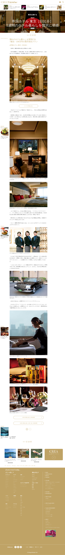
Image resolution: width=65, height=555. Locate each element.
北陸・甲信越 (22, 507)
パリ (6, 487)
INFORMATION (48, 493)
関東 (21, 505)
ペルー (14, 497)
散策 (33, 486)
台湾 (14, 476)
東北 (21, 503)
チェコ (7, 482)
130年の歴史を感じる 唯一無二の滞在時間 (28, 423)
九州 (21, 515)
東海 (21, 508)
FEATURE (47, 491)
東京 (21, 497)
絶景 (33, 484)
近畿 (21, 510)
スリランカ (15, 479)
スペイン (7, 481)
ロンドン (7, 486)
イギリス (7, 479)
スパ (33, 481)
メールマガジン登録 (48, 514)
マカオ (14, 486)
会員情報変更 (47, 511)
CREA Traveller (48, 496)
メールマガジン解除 (48, 516)
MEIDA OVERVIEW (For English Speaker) (52, 527)
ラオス (14, 484)
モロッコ (14, 505)
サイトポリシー (48, 525)
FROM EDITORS (48, 474)
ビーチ (33, 489)
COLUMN (47, 480)
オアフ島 (7, 497)
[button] (63, 7)
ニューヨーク (22, 476)
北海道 (21, 502)
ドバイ (7, 505)
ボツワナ (14, 507)
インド (14, 489)
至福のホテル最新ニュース (50, 483)
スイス (7, 484)
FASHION (47, 477)
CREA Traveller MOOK (49, 503)
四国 (21, 513)
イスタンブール (8, 507)
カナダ (21, 479)
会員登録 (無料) (48, 509)
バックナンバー (48, 504)
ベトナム (14, 487)
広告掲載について (48, 524)
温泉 (33, 487)
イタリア (7, 476)
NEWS (46, 472)
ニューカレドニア (23, 486)
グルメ (33, 476)
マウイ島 (7, 500)
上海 (14, 492)
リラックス (34, 479)
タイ (14, 482)
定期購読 (46, 498)
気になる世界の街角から (49, 488)
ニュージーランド (23, 484)
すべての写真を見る (28, 106)
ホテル (33, 474)
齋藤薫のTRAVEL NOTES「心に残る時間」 (52, 482)
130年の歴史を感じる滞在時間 (28, 417)
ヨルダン (7, 508)
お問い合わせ (47, 522)
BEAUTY (47, 475)
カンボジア (15, 481)
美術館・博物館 (35, 482)
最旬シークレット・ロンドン (50, 485)
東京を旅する (32, 15)
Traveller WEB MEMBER (50, 508)
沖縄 (21, 500)
